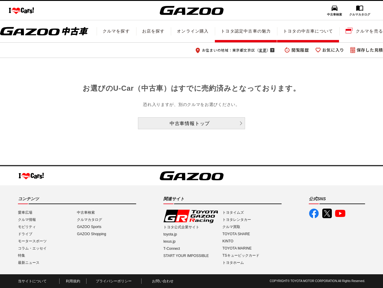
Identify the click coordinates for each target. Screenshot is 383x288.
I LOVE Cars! (21, 10)
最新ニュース (28, 263)
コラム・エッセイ (32, 248)
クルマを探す (116, 31)
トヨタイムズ (233, 212)
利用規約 (73, 281)
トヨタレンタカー (236, 220)
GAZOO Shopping (91, 234)
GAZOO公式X (327, 213)
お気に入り (333, 50)
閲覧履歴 (300, 50)
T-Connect (171, 249)
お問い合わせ (163, 281)
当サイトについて (32, 281)
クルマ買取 (231, 227)
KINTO (227, 241)
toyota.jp (170, 234)
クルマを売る (369, 31)
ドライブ (25, 234)
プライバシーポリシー (114, 281)
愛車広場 (25, 212)
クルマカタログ (359, 14)
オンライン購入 (193, 31)
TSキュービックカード (240, 255)
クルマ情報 (27, 220)
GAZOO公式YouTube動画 (340, 213)
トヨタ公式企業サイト (181, 227)
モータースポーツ (32, 241)
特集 (21, 255)
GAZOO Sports (89, 227)
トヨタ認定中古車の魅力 (246, 31)
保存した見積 (370, 50)
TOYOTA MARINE (237, 248)
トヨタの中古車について (308, 31)
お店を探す (153, 31)
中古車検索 (334, 14)
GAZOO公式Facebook (314, 213)
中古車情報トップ (190, 123)
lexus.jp (169, 241)
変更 (262, 50)
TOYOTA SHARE (236, 234)
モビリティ (27, 227)
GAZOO (192, 10)
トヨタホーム (233, 263)
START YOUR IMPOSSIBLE (186, 256)
